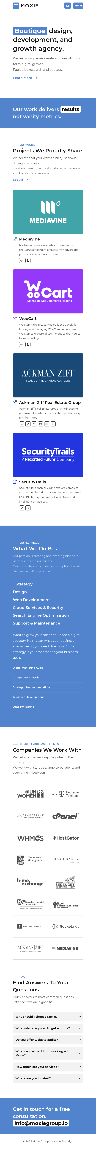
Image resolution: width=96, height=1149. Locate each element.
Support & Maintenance (36, 623)
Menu (78, 5)
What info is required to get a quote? (42, 1028)
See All (20, 180)
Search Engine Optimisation (41, 615)
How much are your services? (37, 1067)
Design (20, 592)
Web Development (31, 599)
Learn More (25, 78)
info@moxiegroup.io (41, 1123)
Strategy (24, 584)
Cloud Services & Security (38, 607)
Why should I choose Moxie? (36, 1017)
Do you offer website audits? (36, 1040)
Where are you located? (33, 1078)
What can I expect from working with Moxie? (42, 1053)
